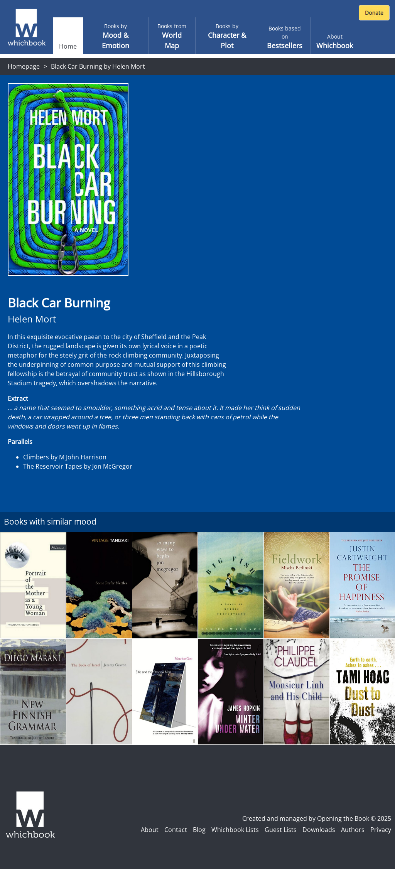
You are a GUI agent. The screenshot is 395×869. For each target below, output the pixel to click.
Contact (175, 829)
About (150, 829)
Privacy (380, 829)
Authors (353, 829)
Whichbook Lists (235, 829)
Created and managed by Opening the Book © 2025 (316, 818)
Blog (199, 829)
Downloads (318, 829)
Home (68, 46)
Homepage (24, 66)
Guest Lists (281, 829)
